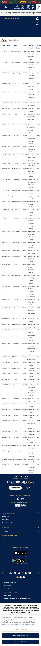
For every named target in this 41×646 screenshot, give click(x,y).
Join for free (15, 488)
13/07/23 (4, 231)
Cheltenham (6, 516)
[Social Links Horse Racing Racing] (20, 577)
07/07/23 (4, 242)
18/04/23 (4, 308)
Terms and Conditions (9, 582)
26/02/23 (4, 420)
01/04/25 (4, 62)
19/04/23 (4, 299)
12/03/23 (4, 373)
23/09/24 (4, 114)
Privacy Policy (7, 585)
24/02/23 (4, 431)
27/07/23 (4, 168)
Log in (27, 488)
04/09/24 (4, 146)
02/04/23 (4, 330)
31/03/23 (4, 357)
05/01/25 (4, 103)
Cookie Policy (7, 595)
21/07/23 (4, 196)
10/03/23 (4, 379)
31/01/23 (4, 465)
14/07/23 (4, 210)
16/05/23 (4, 256)
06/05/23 (4, 275)
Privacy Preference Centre (10, 592)
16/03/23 (4, 368)
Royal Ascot (6, 519)
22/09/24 (4, 125)
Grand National (7, 523)
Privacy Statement (8, 589)
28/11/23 (4, 163)
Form (4, 40)
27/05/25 (4, 51)
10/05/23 (4, 264)
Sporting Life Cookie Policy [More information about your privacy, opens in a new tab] (24, 632)
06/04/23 (4, 324)
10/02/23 (4, 445)
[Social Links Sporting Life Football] (24, 577)
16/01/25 (4, 92)
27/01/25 (4, 84)
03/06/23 (4, 250)
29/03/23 (4, 362)
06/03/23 (4, 385)
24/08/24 (4, 155)
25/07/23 (4, 190)
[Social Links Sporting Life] (17, 577)
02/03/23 (4, 409)
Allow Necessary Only (20, 643)
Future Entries (14, 40)
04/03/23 (4, 398)
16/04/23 (4, 318)
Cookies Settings (20, 637)
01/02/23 (4, 451)
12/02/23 (4, 437)
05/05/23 (4, 286)
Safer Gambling (24, 605)
